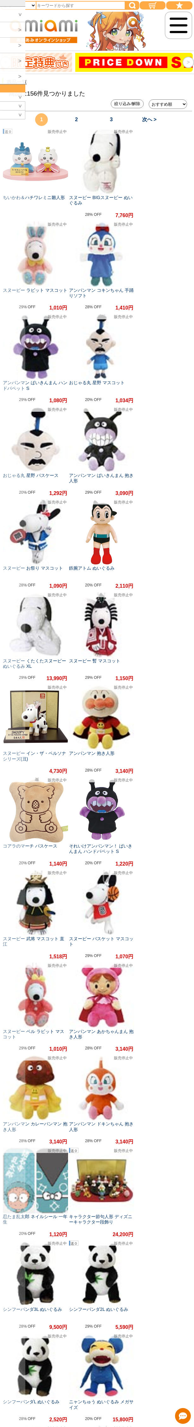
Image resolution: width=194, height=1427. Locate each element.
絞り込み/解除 (127, 103)
